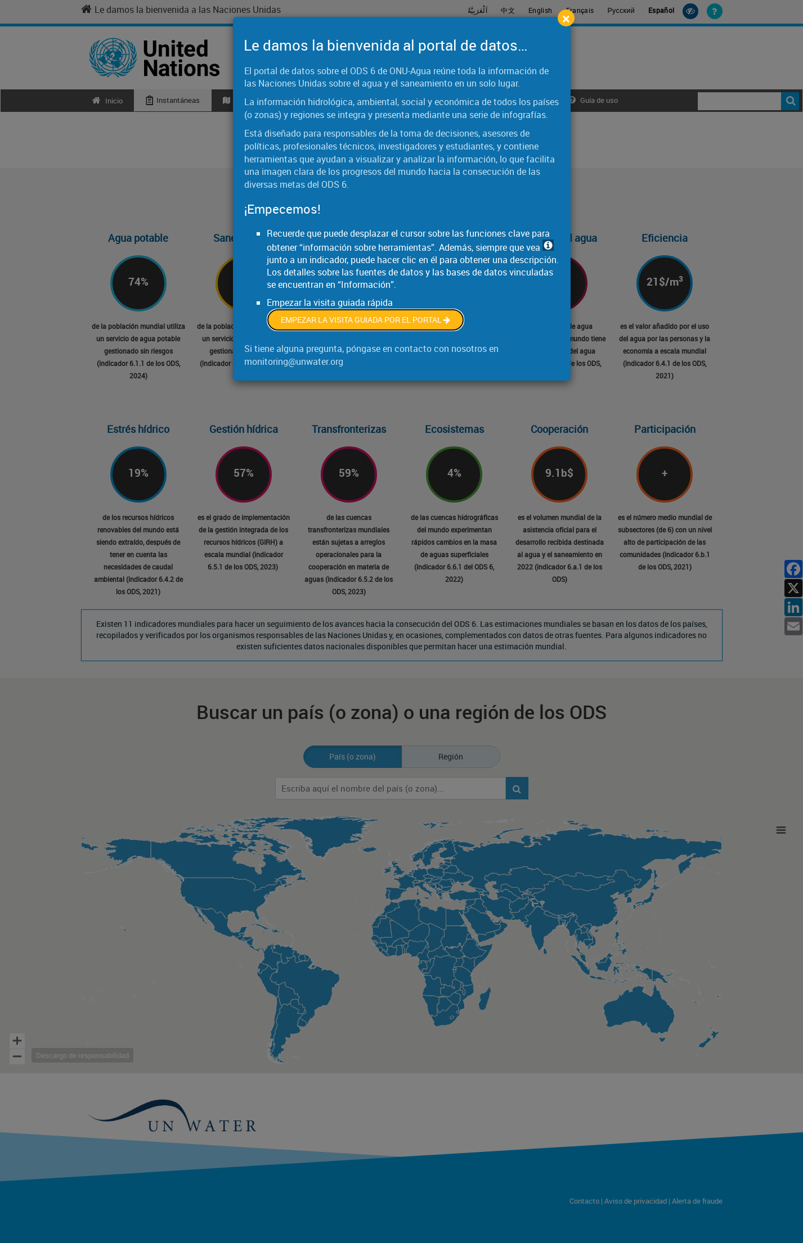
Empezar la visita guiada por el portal (365, 319)
